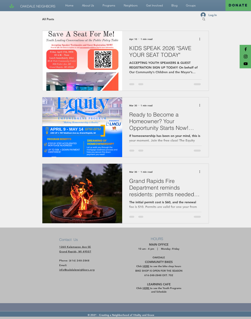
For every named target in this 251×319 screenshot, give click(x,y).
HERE (146, 266)
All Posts (48, 19)
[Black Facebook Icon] (245, 49)
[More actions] (201, 39)
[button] (154, 5)
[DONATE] (238, 5)
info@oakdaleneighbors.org (77, 269)
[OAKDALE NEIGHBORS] (37, 6)
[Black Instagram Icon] (245, 56)
